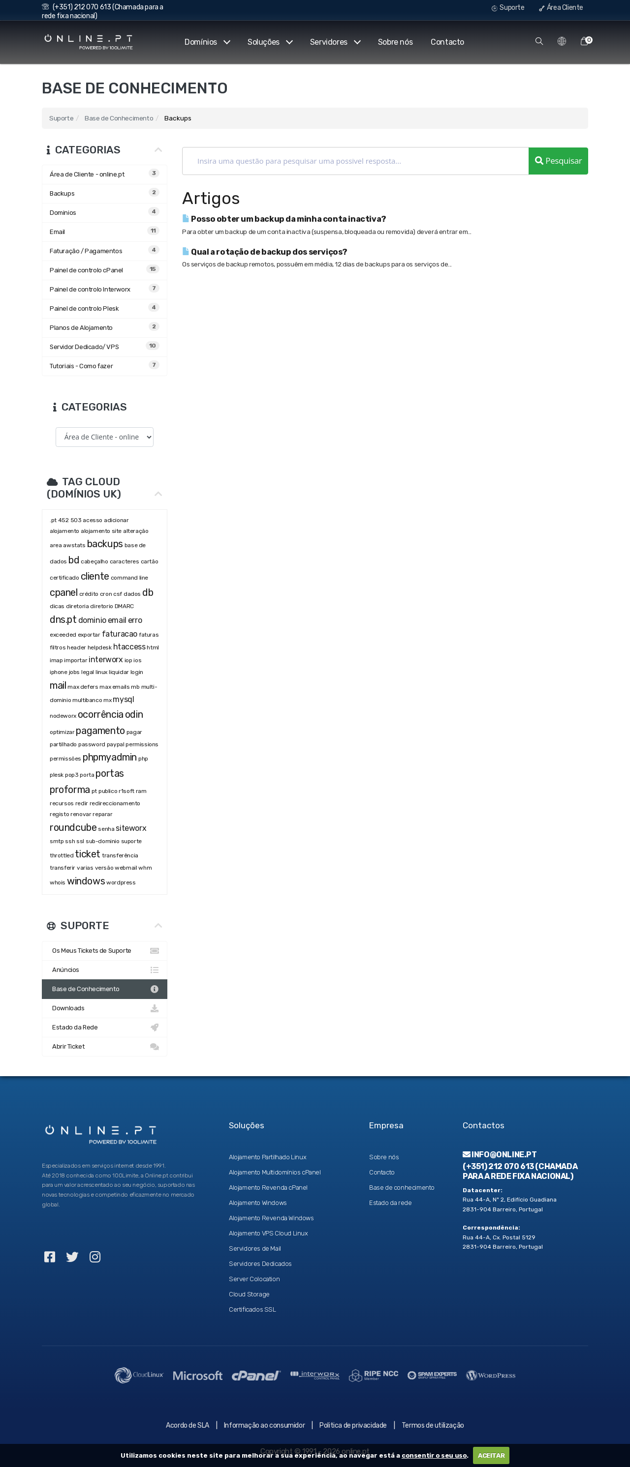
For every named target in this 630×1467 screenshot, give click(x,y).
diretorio (101, 606)
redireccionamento (115, 803)
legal (87, 672)
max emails (114, 686)
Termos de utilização (433, 1425)
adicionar (116, 520)
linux (101, 672)
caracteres (124, 561)
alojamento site (101, 531)
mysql (123, 699)
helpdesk (100, 647)
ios (137, 660)
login (136, 672)
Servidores (335, 42)
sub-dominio (103, 841)
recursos (62, 803)
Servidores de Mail (255, 1248)
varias (85, 867)
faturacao (119, 634)
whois (57, 882)
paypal (116, 744)
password (91, 744)
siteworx (131, 828)
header (76, 647)
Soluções (270, 42)
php (143, 758)
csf (117, 593)
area (56, 545)
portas (109, 773)
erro (135, 620)
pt (94, 791)
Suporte (508, 7)
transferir (62, 867)
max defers (82, 686)
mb (135, 686)
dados (132, 593)
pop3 (71, 774)
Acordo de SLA (187, 1425)
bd (73, 560)
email (117, 620)
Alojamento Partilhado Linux (267, 1157)
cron (106, 593)
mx (107, 700)
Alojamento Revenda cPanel (268, 1187)
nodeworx (63, 715)
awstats (74, 545)
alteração (135, 531)
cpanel (64, 592)
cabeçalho (94, 561)
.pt (53, 520)
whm (145, 867)
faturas (148, 634)
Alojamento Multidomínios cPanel (275, 1172)
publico (107, 791)
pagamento (100, 730)
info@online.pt (500, 1154)
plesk (56, 774)
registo (59, 814)
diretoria (77, 606)
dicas (57, 606)
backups (105, 544)
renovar (80, 814)
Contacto (447, 42)
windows (86, 881)
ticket (87, 854)
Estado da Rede (104, 1027)
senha (106, 828)
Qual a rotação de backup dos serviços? (264, 252)
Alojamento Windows (258, 1202)
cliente (95, 576)
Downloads (104, 1008)
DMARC (124, 606)
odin (134, 714)
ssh (70, 841)
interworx (106, 659)
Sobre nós (395, 42)
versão (104, 867)
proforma (70, 789)
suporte (131, 841)
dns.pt (63, 619)
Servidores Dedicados (260, 1263)
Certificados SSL (252, 1309)
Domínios (207, 42)
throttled (61, 855)
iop (128, 660)
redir (81, 803)
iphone (58, 672)
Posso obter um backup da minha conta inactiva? (284, 219)
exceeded (63, 634)
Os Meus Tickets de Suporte (104, 951)
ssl (80, 841)
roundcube (73, 827)
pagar (134, 732)
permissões (65, 758)
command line (129, 577)
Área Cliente (561, 7)
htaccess (129, 646)
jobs (74, 672)
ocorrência (101, 714)
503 (76, 520)
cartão (149, 561)
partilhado (63, 744)
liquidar (119, 672)
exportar (89, 634)
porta (87, 774)
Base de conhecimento (402, 1187)
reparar (102, 814)
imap (56, 660)
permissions (142, 744)
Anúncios (104, 970)
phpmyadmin (110, 757)
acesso (92, 520)
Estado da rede (390, 1202)
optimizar (62, 732)
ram (141, 791)
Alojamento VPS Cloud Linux (268, 1233)
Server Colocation (254, 1279)
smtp (56, 841)
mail (58, 685)
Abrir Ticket (104, 1047)
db (147, 592)
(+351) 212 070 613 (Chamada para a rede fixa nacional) (520, 1171)
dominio (92, 620)
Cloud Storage (249, 1294)
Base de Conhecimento (119, 118)
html (152, 647)
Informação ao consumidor (264, 1425)
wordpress (120, 882)
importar (75, 660)
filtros (57, 647)
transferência (120, 855)
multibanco (87, 700)
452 (63, 520)
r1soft (126, 791)
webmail (126, 867)
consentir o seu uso (434, 1455)
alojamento (64, 531)
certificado (64, 577)
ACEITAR (491, 1455)
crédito (88, 593)
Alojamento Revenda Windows (271, 1218)
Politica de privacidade (353, 1425)
